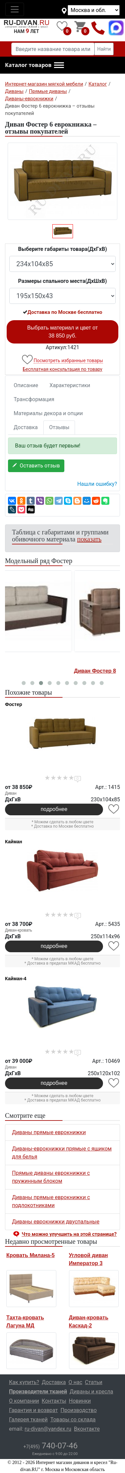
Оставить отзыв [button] (36, 465)
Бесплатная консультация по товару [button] (62, 369)
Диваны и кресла (91, 1391)
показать (89, 539)
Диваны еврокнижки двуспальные (55, 1221)
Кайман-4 (15, 978)
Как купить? (24, 1382)
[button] (34, 65)
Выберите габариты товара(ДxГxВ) (62, 249)
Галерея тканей (28, 1419)
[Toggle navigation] (14, 9)
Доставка (26, 427)
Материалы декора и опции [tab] (48, 413)
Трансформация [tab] (34, 399)
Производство (79, 1410)
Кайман (13, 841)
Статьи (93, 1382)
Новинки (80, 1401)
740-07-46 (50, 1445)
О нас (75, 1382)
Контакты (54, 1401)
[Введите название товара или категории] (53, 49)
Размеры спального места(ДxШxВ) (62, 281)
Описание (26, 385)
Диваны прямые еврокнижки (49, 1132)
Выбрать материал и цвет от (62, 332)
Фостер (13, 704)
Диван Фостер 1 (27, 671)
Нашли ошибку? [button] (97, 484)
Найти (104, 49)
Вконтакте (87, 1429)
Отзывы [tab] (59, 427)
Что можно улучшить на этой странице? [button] (69, 1234)
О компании (24, 1401)
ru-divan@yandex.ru (48, 1429)
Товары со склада (73, 1419)
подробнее (54, 809)
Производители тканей (38, 1391)
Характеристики (70, 385)
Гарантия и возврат (33, 1410)
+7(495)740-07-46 (98, 27)
